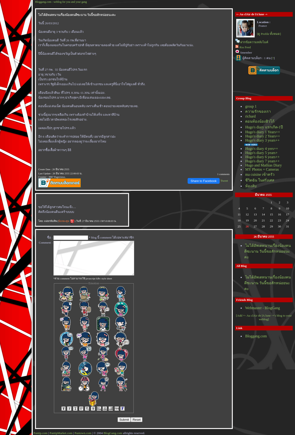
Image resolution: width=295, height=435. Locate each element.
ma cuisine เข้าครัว (259, 174)
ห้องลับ (251, 186)
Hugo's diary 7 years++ (262, 161)
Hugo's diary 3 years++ (262, 140)
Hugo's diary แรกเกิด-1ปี (264, 127)
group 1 (251, 106)
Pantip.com (40, 433)
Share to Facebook (204, 181)
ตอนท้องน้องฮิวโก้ (259, 121)
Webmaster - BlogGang (262, 308)
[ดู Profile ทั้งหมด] (269, 34)
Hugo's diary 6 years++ (262, 157)
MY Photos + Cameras (262, 169)
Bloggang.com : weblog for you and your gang (61, 1)
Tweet (224, 180)
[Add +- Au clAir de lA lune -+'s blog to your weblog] (264, 317)
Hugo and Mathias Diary (263, 165)
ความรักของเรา (258, 111)
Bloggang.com (256, 336)
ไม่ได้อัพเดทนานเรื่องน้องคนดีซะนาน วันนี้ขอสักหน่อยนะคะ (267, 251)
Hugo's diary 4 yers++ (261, 149)
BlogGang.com (112, 433)
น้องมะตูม (66, 221)
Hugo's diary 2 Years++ (262, 136)
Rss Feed (245, 47)
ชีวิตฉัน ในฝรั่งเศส (259, 180)
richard (250, 116)
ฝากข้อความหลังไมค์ (254, 42)
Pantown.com (82, 433)
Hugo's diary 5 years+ (261, 153)
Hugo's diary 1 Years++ (262, 132)
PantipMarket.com (61, 433)
